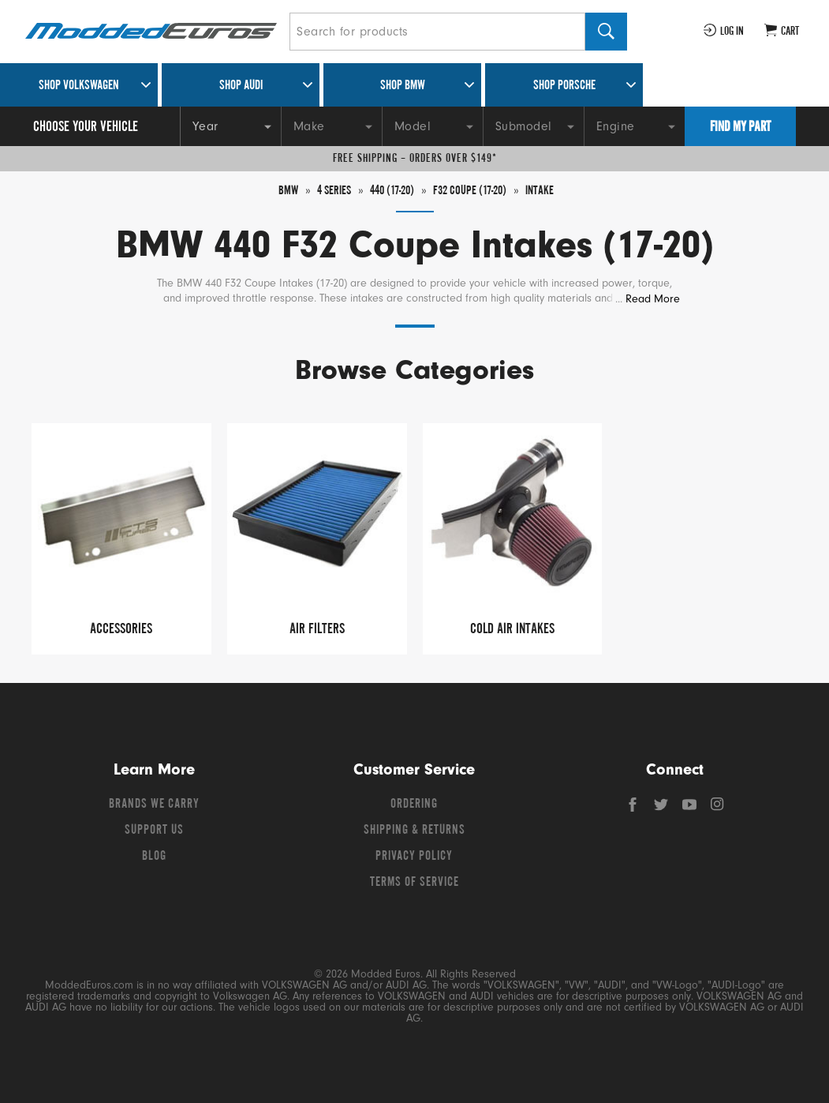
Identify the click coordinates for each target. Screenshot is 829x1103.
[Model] (432, 126)
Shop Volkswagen (79, 86)
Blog (154, 856)
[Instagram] (718, 808)
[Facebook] (634, 808)
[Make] (331, 126)
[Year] (230, 126)
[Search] (606, 32)
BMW (281, 191)
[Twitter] (662, 808)
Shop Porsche (564, 86)
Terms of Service (414, 882)
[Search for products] (437, 32)
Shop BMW (402, 86)
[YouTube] (691, 808)
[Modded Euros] (151, 32)
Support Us (154, 830)
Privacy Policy (414, 856)
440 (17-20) (390, 191)
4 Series (328, 191)
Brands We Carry (154, 804)
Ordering (414, 804)
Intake (547, 191)
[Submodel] (533, 126)
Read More (652, 299)
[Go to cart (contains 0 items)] (782, 31)
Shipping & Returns (414, 830)
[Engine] (634, 126)
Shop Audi (241, 86)
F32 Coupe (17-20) (474, 191)
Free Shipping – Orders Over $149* (415, 158)
